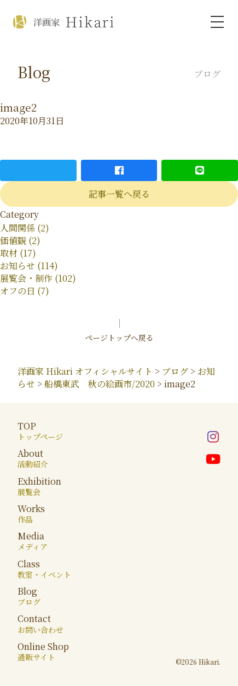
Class (44, 568)
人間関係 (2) (24, 228)
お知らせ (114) (29, 265)
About (33, 458)
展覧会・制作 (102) (38, 278)
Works (31, 513)
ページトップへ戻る (119, 337)
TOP (40, 431)
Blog (29, 596)
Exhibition (39, 486)
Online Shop (43, 651)
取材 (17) (18, 253)
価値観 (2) (20, 240)
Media (33, 541)
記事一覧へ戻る (119, 194)
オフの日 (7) (24, 290)
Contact (40, 623)
